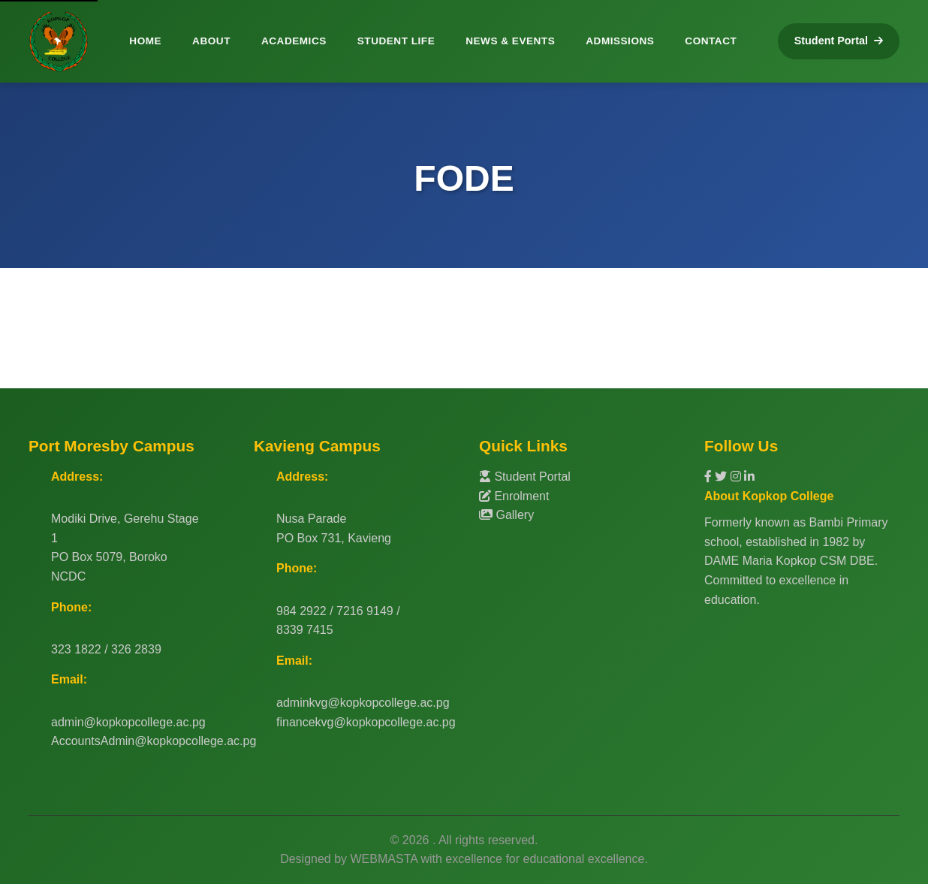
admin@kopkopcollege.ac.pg (128, 722)
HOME (145, 41)
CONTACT (711, 41)
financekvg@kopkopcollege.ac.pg (366, 722)
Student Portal (525, 476)
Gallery (506, 514)
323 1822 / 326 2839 (106, 649)
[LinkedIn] (749, 476)
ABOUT (211, 41)
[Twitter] (722, 476)
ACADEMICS (294, 41)
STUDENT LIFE (396, 41)
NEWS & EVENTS (510, 41)
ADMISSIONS (620, 41)
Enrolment (514, 496)
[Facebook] (709, 476)
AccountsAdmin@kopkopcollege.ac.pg (153, 741)
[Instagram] (737, 476)
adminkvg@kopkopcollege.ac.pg (363, 702)
